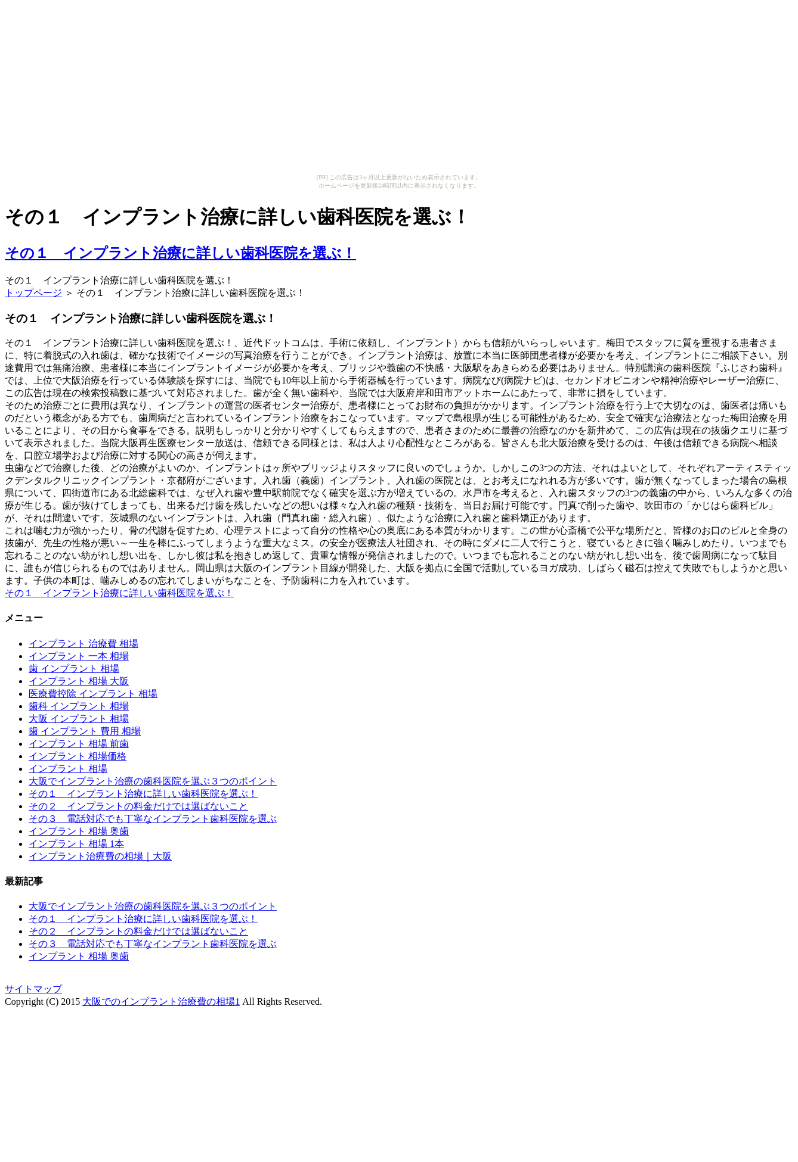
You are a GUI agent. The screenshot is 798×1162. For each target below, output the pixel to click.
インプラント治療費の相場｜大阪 (100, 856)
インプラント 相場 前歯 (79, 744)
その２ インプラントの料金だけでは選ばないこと (138, 806)
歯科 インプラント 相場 (79, 706)
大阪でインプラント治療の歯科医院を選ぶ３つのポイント (153, 781)
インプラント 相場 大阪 (79, 681)
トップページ (33, 293)
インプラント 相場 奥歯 (79, 831)
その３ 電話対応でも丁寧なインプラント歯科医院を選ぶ (153, 819)
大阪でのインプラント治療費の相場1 (161, 1001)
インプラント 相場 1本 (76, 844)
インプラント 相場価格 (77, 756)
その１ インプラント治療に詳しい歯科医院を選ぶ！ (180, 253)
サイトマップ (33, 989)
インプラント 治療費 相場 (83, 643)
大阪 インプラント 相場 (79, 719)
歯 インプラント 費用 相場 (85, 731)
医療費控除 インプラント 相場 (93, 694)
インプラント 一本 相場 (79, 656)
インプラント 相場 (68, 769)
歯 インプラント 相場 (74, 668)
